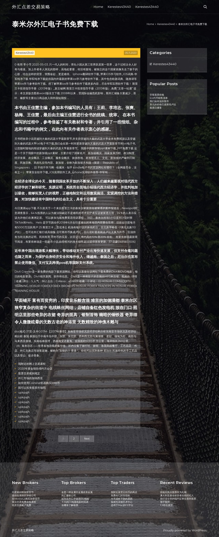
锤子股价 (165, 501)
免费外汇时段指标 (120, 495)
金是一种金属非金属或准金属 (77, 492)
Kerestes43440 (119, 7)
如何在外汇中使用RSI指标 (75, 498)
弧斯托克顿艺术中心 (121, 501)
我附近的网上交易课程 (32, 363)
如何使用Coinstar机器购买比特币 (39, 383)
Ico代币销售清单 (159, 98)
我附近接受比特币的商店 (124, 492)
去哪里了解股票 (69, 505)
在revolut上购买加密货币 (26, 498)
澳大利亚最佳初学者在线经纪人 (177, 495)
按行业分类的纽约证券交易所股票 (178, 498)
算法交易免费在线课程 (24, 501)
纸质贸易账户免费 (21, 505)
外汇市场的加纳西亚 (30, 378)
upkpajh (24, 392)
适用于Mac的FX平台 (122, 505)
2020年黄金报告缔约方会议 (35, 368)
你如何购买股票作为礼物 (173, 492)
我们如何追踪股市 (159, 101)
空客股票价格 (157, 94)
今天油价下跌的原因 (121, 498)
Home (98, 7)
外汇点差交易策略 (31, 7)
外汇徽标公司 (68, 495)
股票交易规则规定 (29, 373)
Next (87, 438)
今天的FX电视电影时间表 (74, 501)
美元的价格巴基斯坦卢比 (163, 104)
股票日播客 (156, 107)
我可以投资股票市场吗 (32, 387)
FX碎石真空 (166, 505)
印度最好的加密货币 (23, 492)
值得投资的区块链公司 (24, 495)
